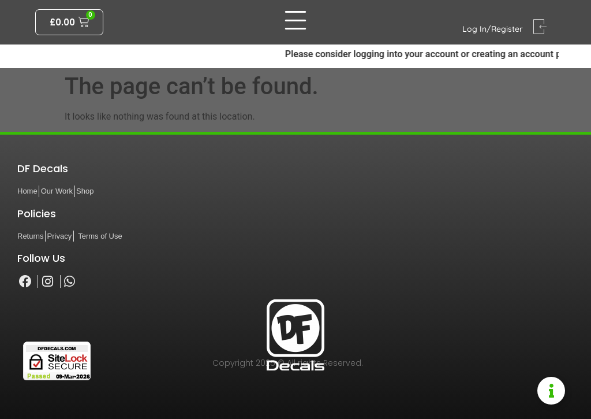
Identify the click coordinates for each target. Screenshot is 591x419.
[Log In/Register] (540, 27)
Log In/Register (492, 29)
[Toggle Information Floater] (551, 391)
